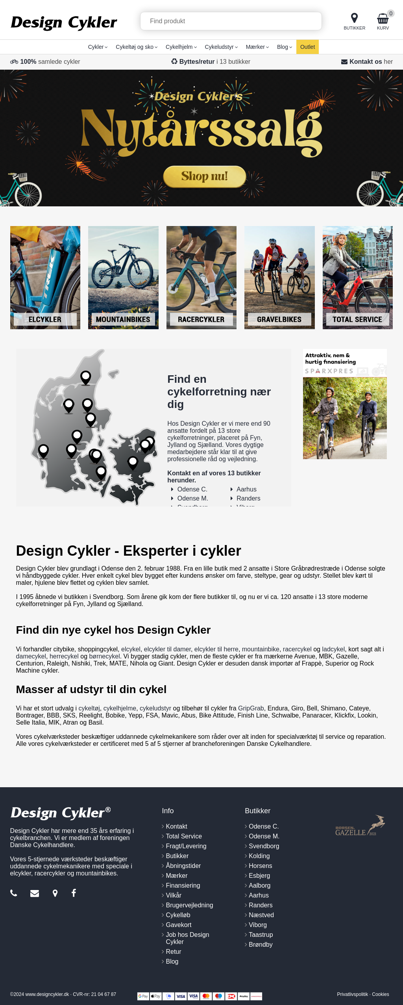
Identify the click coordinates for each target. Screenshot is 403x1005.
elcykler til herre (216, 649)
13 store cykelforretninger (203, 434)
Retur (173, 951)
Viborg (258, 925)
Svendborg (264, 846)
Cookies (380, 994)
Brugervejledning (189, 905)
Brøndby (260, 944)
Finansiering (183, 885)
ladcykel (333, 649)
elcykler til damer (167, 649)
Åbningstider (183, 865)
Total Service (184, 836)
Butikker (177, 856)
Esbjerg (259, 875)
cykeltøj (89, 708)
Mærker (176, 875)
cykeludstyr (155, 708)
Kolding (259, 856)
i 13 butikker (215, 61)
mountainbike (260, 649)
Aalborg (259, 885)
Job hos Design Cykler (187, 938)
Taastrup (261, 934)
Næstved (261, 915)
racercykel (297, 649)
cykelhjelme (120, 708)
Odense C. (192, 489)
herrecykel (64, 656)
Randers (248, 498)
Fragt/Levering (186, 846)
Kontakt (176, 826)
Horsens (260, 865)
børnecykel (104, 656)
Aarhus (247, 489)
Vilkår (173, 895)
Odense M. (192, 498)
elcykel (130, 649)
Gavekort (178, 925)
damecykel (31, 656)
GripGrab (251, 708)
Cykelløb (178, 915)
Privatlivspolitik (352, 994)
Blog (172, 961)
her (388, 61)
